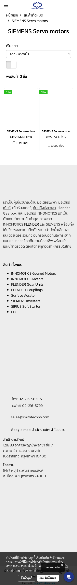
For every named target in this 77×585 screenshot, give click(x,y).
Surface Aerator (23, 295)
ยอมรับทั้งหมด (47, 578)
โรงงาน (59, 429)
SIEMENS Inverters (25, 301)
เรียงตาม (14, 45)
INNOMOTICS (13, 224)
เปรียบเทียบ (22, 143)
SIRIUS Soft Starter (25, 306)
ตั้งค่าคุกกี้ (26, 578)
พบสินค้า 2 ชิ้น (16, 76)
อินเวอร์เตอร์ (12, 235)
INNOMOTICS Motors (27, 279)
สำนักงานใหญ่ (42, 429)
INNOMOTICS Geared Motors (33, 273)
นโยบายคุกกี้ (29, 570)
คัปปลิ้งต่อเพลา (44, 207)
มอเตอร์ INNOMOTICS (40, 213)
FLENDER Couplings (27, 290)
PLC (14, 312)
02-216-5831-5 (30, 399)
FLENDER (31, 224)
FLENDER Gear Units (27, 284)
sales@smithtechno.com (30, 417)
